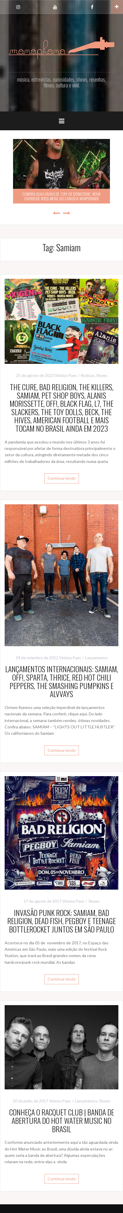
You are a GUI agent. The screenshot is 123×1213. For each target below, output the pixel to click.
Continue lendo (62, 478)
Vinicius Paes (66, 375)
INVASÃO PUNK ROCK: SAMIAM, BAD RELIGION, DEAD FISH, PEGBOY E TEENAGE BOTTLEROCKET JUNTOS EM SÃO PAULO (61, 921)
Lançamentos (96, 657)
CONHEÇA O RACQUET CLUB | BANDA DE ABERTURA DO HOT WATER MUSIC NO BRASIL (61, 1120)
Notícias (88, 375)
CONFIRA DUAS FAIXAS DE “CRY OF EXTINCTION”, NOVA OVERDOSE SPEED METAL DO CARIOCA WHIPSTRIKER (61, 196)
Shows (101, 375)
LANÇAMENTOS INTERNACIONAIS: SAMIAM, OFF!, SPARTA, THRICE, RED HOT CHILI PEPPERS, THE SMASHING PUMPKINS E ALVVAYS (61, 681)
